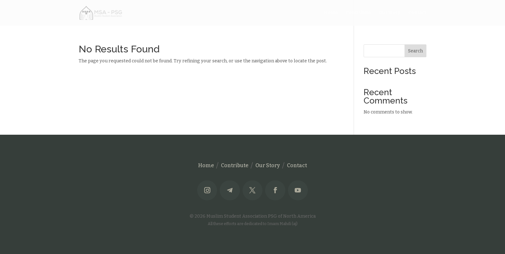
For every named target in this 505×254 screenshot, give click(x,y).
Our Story (389, 13)
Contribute (358, 13)
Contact (417, 13)
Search (415, 51)
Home (331, 13)
